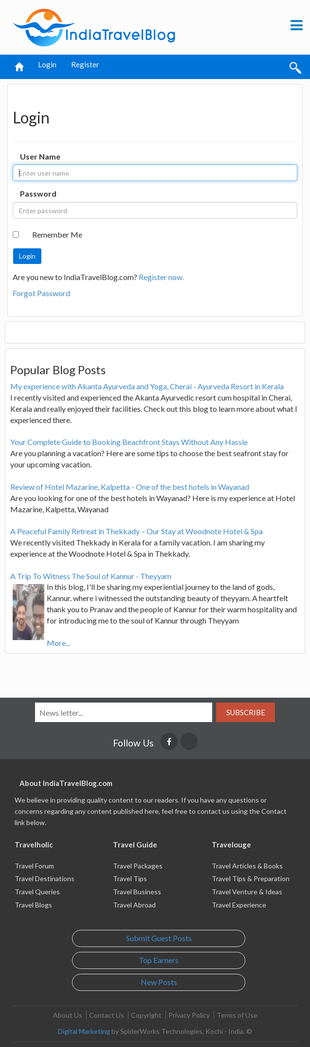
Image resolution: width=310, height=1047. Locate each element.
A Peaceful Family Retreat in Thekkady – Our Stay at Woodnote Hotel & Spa (136, 531)
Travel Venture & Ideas (247, 891)
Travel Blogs (33, 905)
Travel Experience (239, 905)
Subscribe (245, 712)
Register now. (161, 277)
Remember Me (57, 234)
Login (47, 64)
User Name (40, 156)
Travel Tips (130, 878)
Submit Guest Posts (159, 938)
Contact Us (106, 1015)
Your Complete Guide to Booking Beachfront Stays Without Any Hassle (129, 441)
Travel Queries (37, 891)
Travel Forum (34, 866)
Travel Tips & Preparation (251, 878)
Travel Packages (138, 866)
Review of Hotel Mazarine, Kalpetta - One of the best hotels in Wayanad (129, 486)
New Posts (159, 982)
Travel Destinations (44, 878)
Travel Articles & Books (247, 866)
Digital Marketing (84, 1031)
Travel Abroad (134, 905)
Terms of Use (237, 1015)
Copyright (146, 1015)
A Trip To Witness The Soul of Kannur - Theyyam (90, 576)
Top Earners (159, 960)
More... (58, 642)
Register (85, 64)
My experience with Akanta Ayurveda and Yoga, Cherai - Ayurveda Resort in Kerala (147, 386)
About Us (67, 1015)
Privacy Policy (189, 1015)
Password (38, 193)
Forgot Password (41, 293)
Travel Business (137, 891)
